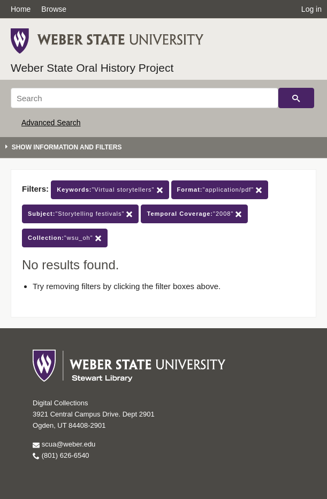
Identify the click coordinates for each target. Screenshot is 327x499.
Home (21, 9)
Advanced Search (51, 122)
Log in (311, 9)
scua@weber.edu (64, 444)
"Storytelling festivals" (80, 213)
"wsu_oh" (65, 238)
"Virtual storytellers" (110, 189)
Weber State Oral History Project (92, 68)
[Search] (144, 98)
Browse (53, 9)
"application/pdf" (220, 189)
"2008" (194, 213)
